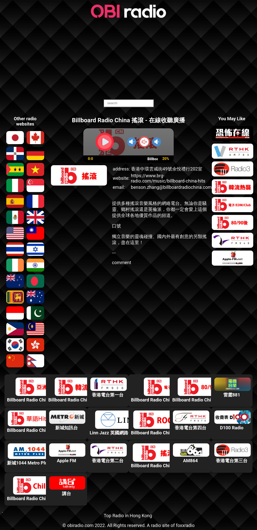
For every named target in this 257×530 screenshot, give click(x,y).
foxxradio (185, 525)
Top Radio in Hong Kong (128, 515)
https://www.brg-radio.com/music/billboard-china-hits (168, 178)
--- (114, 252)
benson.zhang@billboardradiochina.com (171, 187)
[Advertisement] (128, 59)
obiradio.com (80, 525)
